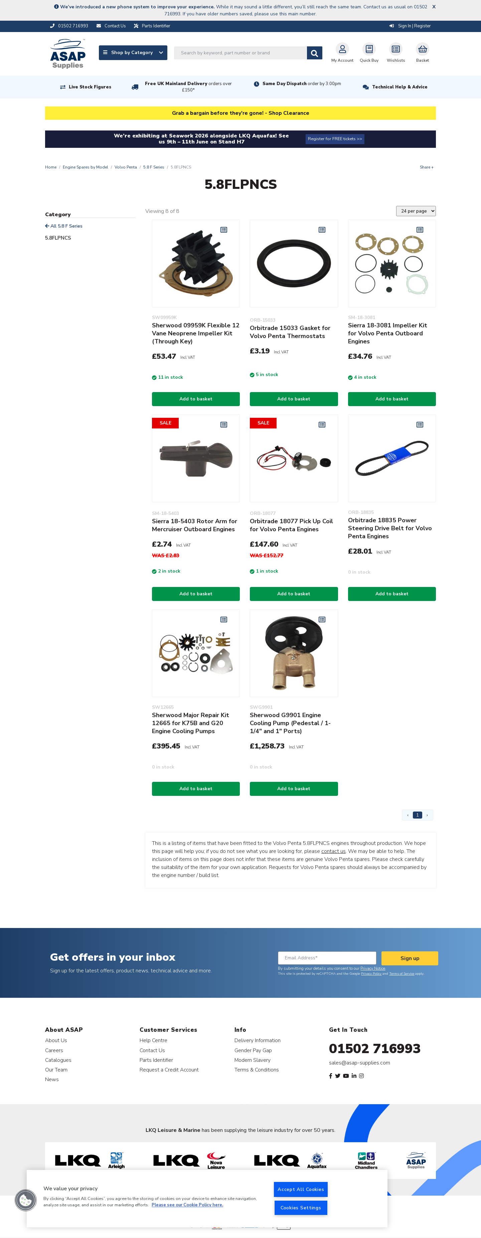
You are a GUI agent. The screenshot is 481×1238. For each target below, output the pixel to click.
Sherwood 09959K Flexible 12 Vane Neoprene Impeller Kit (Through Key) (195, 333)
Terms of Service (401, 973)
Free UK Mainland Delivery (188, 87)
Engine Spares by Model (85, 167)
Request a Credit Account (169, 1069)
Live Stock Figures (90, 87)
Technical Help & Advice (400, 87)
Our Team (56, 1069)
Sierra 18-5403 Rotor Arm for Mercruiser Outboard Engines (194, 525)
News (52, 1079)
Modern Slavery (252, 1059)
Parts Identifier (156, 1059)
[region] (207, 1198)
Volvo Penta (126, 167)
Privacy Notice (372, 968)
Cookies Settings (301, 1207)
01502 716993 (375, 1049)
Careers (54, 1050)
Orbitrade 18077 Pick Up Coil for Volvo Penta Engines (291, 525)
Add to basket (195, 399)
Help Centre (153, 1040)
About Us (56, 1040)
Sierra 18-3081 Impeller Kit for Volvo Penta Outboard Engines (387, 333)
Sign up (410, 958)
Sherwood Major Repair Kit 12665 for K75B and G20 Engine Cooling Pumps (190, 723)
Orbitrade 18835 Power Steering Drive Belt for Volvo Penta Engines (390, 528)
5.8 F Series (153, 167)
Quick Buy (369, 52)
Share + (427, 167)
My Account (342, 52)
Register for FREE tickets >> (335, 139)
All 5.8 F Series (64, 226)
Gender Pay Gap (253, 1050)
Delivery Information (257, 1040)
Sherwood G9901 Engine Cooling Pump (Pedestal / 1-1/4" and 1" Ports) (290, 723)
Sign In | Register (410, 26)
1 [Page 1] (417, 815)
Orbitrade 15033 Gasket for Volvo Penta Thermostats (290, 332)
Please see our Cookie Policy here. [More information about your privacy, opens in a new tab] (187, 1205)
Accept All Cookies (301, 1189)
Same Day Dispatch (302, 84)
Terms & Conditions (256, 1069)
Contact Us (152, 1050)
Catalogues (58, 1059)
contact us (333, 851)
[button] (25, 1200)
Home (50, 167)
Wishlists (396, 52)
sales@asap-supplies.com (359, 1062)
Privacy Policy (371, 973)
